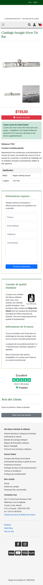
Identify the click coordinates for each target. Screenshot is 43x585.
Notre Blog (8, 528)
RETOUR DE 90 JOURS (31, 19)
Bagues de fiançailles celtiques (16, 443)
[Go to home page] (21, 11)
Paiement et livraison (12, 465)
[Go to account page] (34, 25)
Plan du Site (9, 531)
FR (30, 2)
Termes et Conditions (12, 471)
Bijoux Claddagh (10, 446)
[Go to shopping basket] (39, 25)
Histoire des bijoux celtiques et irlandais (20, 434)
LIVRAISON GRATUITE (12, 19)
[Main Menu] (3, 24)
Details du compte (11, 487)
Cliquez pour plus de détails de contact (19, 515)
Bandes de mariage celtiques (15, 440)
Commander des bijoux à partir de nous (20, 462)
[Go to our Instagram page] (25, 545)
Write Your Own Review (21, 415)
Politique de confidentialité (15, 474)
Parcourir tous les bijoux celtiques (17, 449)
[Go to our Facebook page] (18, 545)
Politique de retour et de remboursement (20, 468)
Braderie (7, 525)
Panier (6, 483)
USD (35, 2)
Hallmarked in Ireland (12, 437)
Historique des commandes (15, 490)
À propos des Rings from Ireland (17, 458)
